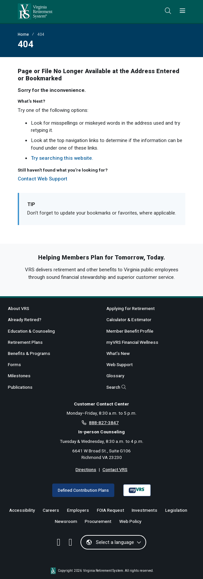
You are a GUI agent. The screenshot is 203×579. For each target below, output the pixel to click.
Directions (86, 469)
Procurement (98, 521)
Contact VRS (114, 469)
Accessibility (22, 510)
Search (116, 387)
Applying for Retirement (130, 308)
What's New (118, 353)
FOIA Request (110, 510)
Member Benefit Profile (129, 331)
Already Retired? (24, 320)
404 (40, 34)
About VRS (18, 308)
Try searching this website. (62, 158)
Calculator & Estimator (128, 320)
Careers (51, 510)
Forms (14, 365)
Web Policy (130, 521)
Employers (78, 510)
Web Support (119, 365)
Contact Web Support (42, 178)
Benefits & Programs (29, 353)
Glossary (115, 376)
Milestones (19, 376)
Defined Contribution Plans (83, 490)
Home (23, 34)
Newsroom (66, 521)
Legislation (176, 510)
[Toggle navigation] (182, 11)
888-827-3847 (104, 423)
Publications (20, 387)
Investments (144, 510)
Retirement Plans (25, 342)
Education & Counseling (31, 331)
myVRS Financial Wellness (132, 342)
